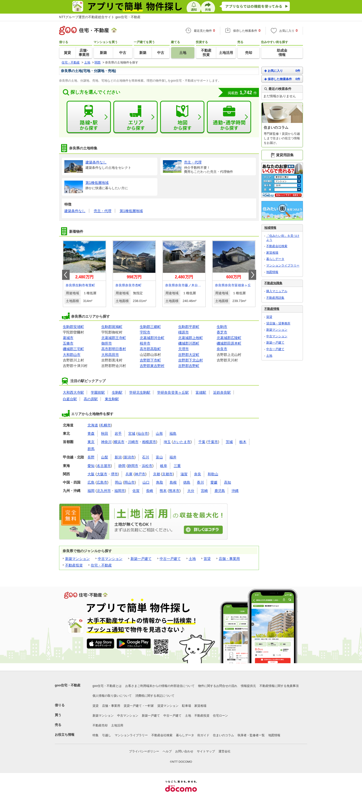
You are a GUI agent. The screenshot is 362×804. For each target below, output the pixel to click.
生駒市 (222, 327)
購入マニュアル (276, 291)
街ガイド (203, 735)
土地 (192, 559)
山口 (146, 482)
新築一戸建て (141, 559)
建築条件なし (74, 211)
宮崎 (204, 491)
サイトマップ (206, 751)
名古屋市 (104, 466)
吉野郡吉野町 (188, 366)
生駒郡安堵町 (73, 327)
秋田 (104, 433)
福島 (172, 433)
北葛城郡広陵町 (229, 338)
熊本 (163, 491)
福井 (172, 457)
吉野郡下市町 (150, 360)
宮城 (131, 433)
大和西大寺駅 (73, 392)
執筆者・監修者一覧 (251, 735)
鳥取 (159, 482)
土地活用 (117, 725)
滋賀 (184, 474)
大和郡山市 (71, 355)
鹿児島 (219, 491)
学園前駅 (98, 392)
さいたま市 (182, 442)
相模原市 (149, 442)
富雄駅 (201, 392)
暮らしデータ (275, 259)
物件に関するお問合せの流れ (217, 686)
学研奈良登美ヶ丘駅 (173, 392)
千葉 (201, 442)
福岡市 (119, 491)
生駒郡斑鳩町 (111, 327)
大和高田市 (110, 355)
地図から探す (182, 117)
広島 (91, 482)
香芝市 (222, 332)
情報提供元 (248, 686)
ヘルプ (167, 751)
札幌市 (105, 425)
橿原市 (183, 332)
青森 (91, 433)
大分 (190, 491)
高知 (227, 482)
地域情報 (270, 227)
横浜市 (119, 442)
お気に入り (282, 70)
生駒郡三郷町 (150, 327)
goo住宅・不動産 (67, 685)
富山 (159, 457)
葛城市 (68, 338)
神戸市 (140, 474)
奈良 (197, 474)
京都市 (167, 474)
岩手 (118, 433)
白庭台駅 (70, 399)
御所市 (106, 343)
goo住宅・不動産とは (107, 686)
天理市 (183, 349)
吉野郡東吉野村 (152, 366)
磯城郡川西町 (188, 343)
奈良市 (222, 349)
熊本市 (174, 491)
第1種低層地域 (131, 211)
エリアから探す (135, 117)
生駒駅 (117, 392)
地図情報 (272, 272)
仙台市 (143, 433)
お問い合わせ (184, 751)
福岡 (91, 491)
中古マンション (110, 559)
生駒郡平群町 (188, 327)
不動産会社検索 (276, 246)
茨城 (229, 442)
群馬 (91, 449)
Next (252, 275)
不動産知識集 (273, 283)
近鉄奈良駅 (222, 392)
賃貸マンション (167, 706)
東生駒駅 (112, 399)
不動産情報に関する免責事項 (279, 686)
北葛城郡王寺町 (113, 338)
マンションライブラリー (282, 265)
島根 (173, 482)
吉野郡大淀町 (188, 355)
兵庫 (128, 474)
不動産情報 (271, 309)
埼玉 (167, 442)
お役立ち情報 (64, 734)
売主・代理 (102, 211)
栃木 (242, 442)
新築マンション (77, 559)
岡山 (118, 482)
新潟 (118, 457)
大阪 (91, 474)
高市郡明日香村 (113, 349)
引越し (106, 735)
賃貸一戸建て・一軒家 (139, 706)
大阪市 (102, 474)
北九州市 (104, 491)
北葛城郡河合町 (152, 338)
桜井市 (145, 343)
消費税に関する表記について (154, 695)
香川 (200, 482)
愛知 (91, 466)
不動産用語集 (275, 297)
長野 (91, 457)
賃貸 (207, 559)
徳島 (186, 482)
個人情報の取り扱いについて (112, 695)
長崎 (149, 491)
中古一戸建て (170, 559)
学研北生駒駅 (139, 392)
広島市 (102, 482)
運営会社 (224, 751)
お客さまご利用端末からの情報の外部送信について (160, 686)
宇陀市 (145, 332)
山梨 (104, 457)
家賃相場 (272, 252)
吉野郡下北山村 (190, 360)
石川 (145, 457)
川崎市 (133, 442)
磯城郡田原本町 (229, 343)
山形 (159, 433)
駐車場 (186, 706)
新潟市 (129, 457)
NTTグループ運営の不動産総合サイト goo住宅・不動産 (100, 17)
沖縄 (235, 491)
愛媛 (213, 482)
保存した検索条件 (282, 79)
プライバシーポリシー (144, 751)
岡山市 (129, 482)
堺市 (114, 474)
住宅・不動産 (101, 565)
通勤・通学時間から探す (229, 117)
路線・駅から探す (89, 117)
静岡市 (133, 466)
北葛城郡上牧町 (190, 338)
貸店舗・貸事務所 (278, 323)
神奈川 (106, 442)
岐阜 (163, 466)
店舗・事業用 (229, 559)
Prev (66, 275)
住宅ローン (220, 715)
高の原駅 (91, 399)
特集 (96, 735)
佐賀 (136, 491)
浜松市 (147, 466)
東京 (91, 442)
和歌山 (213, 474)
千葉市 (212, 442)
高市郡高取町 (150, 349)
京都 (156, 474)
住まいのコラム (223, 735)
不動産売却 (100, 725)
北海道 (92, 425)
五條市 (68, 343)
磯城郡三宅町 (73, 349)
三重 (177, 466)
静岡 (121, 466)
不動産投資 (74, 565)
